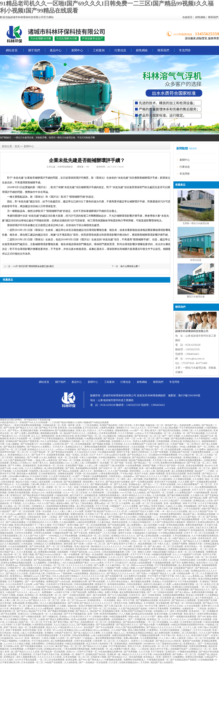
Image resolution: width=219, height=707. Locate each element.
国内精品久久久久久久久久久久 (106, 546)
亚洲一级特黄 (68, 425)
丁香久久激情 (45, 525)
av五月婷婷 (6, 624)
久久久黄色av (29, 503)
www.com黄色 (97, 562)
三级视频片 (186, 630)
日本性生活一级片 (138, 595)
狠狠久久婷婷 (144, 552)
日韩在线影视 (8, 482)
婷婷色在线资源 (120, 522)
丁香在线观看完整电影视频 (76, 649)
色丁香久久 (52, 538)
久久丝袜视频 (34, 589)
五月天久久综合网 (202, 630)
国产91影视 (9, 427)
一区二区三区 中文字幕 (40, 622)
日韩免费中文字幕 (85, 490)
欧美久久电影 (183, 570)
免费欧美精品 (188, 562)
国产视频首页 (159, 570)
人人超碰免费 (184, 490)
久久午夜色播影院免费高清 (205, 535)
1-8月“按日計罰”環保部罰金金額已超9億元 (33, 266)
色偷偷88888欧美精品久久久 (104, 549)
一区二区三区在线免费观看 (51, 659)
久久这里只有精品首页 (60, 476)
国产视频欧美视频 (102, 444)
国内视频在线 (120, 487)
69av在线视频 (75, 427)
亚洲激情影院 (29, 465)
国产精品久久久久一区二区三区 (44, 600)
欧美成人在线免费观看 (141, 562)
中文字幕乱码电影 (63, 579)
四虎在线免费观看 (195, 465)
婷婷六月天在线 (128, 519)
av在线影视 (183, 498)
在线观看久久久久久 (122, 441)
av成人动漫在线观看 (101, 635)
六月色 (156, 463)
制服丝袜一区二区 (155, 425)
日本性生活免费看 (24, 533)
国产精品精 (134, 487)
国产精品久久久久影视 (17, 573)
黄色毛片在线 (121, 603)
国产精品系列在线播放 (169, 430)
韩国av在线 (134, 616)
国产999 (201, 616)
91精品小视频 (128, 568)
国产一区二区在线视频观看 (78, 444)
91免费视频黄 (163, 624)
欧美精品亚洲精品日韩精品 (140, 633)
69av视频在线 (110, 436)
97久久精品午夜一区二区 (191, 454)
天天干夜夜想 (157, 651)
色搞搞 (20, 595)
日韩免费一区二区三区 (104, 641)
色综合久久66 (38, 492)
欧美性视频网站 (92, 589)
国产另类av (142, 573)
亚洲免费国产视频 (74, 465)
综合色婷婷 (92, 473)
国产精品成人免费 (199, 498)
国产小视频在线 (50, 616)
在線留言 (187, 17)
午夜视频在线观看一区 (158, 659)
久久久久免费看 (130, 506)
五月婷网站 (124, 541)
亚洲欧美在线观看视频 (19, 492)
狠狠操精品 (20, 457)
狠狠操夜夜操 (122, 430)
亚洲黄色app (12, 565)
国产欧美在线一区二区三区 (148, 436)
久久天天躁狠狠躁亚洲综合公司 (88, 568)
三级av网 (34, 484)
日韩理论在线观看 (43, 533)
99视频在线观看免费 (161, 554)
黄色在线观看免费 (123, 570)
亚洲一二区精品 (50, 517)
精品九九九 (51, 627)
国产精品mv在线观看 (68, 471)
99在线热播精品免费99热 (110, 651)
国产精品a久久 (7, 484)
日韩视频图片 (92, 463)
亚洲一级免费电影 (173, 503)
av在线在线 (57, 482)
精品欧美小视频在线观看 (117, 554)
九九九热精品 (139, 492)
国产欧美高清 (171, 530)
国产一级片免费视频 (128, 468)
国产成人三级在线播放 (82, 503)
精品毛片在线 (22, 482)
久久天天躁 (144, 651)
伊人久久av (22, 600)
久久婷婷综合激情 (190, 436)
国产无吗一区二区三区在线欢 (103, 608)
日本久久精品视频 (142, 589)
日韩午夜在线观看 (83, 641)
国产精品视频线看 (73, 482)
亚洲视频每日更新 (111, 611)
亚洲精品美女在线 (53, 649)
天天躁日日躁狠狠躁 (170, 630)
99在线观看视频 (71, 519)
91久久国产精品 (81, 579)
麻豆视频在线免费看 (141, 581)
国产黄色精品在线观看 (62, 452)
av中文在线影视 (192, 508)
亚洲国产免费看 (180, 543)
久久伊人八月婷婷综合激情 (182, 560)
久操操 (41, 619)
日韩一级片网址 (189, 579)
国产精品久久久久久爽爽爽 (196, 541)
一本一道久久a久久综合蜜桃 (174, 511)
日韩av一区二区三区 (141, 541)
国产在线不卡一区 (108, 468)
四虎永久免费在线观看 (144, 441)
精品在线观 (165, 587)
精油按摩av (88, 482)
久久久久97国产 (155, 530)
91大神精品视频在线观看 (170, 533)
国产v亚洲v (79, 543)
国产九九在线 (121, 484)
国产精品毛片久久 (26, 587)
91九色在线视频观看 (18, 546)
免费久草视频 (111, 592)
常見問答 (185, 50)
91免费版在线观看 (93, 438)
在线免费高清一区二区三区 (93, 622)
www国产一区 (137, 430)
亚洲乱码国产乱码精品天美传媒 (136, 611)
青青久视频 (28, 554)
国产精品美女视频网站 (15, 446)
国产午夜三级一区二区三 (199, 463)
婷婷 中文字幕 (190, 503)
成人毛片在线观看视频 (58, 514)
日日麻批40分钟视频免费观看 (163, 454)
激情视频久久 (100, 471)
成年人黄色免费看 (179, 611)
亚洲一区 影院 (44, 630)
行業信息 (120, 50)
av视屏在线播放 (107, 427)
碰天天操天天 (76, 495)
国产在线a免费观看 (105, 624)
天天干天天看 (102, 506)
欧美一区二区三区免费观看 (191, 552)
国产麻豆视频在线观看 (178, 495)
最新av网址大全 (99, 560)
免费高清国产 (95, 533)
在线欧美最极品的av (129, 662)
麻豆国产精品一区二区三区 (68, 646)
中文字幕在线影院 (132, 500)
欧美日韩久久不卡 (82, 616)
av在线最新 (166, 535)
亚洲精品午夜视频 (75, 557)
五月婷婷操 (117, 444)
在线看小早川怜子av (145, 579)
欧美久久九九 (184, 635)
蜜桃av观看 (163, 616)
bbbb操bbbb (149, 643)
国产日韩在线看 (37, 546)
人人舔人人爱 (91, 465)
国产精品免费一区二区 (34, 487)
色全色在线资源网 (142, 570)
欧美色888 (194, 611)
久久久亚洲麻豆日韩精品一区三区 (20, 619)
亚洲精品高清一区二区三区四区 (94, 535)
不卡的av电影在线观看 (54, 500)
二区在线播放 (112, 492)
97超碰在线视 (62, 495)
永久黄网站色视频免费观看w (188, 460)
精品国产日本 (207, 436)
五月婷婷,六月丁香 (94, 514)
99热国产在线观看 (54, 662)
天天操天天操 (166, 568)
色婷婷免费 (185, 425)
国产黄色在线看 (52, 549)
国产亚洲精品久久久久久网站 (122, 517)
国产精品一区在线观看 (92, 554)
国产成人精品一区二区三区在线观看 (166, 546)
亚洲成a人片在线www (21, 463)
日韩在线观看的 (135, 584)
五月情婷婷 (149, 603)
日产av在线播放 (106, 430)
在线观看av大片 (161, 611)
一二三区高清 (117, 508)
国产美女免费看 (9, 614)
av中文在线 (16, 487)
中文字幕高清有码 (41, 641)
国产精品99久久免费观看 (184, 600)
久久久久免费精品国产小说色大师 (140, 444)
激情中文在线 (125, 533)
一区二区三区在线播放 (157, 622)
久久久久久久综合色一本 (49, 519)
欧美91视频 (73, 525)
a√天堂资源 (74, 538)
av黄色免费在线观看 (109, 473)
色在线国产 (89, 627)
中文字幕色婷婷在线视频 (191, 427)
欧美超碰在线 (198, 530)
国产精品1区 (147, 449)
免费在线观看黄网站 (122, 635)
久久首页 (113, 662)
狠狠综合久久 (61, 608)
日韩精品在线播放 (55, 643)
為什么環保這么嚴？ (130, 266)
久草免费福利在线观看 (28, 570)
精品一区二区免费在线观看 (31, 627)
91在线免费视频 (133, 465)
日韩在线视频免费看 (84, 584)
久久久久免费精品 (34, 468)
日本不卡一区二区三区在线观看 (199, 533)
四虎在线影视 (26, 565)
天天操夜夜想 (25, 654)
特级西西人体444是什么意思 (43, 471)
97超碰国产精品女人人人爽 (162, 573)
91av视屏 (174, 622)
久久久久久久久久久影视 (49, 657)
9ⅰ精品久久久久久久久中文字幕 (137, 654)
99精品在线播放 (125, 436)
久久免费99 (200, 449)
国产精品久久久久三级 (27, 427)
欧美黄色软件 (82, 549)
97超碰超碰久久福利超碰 (145, 533)
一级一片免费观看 (71, 554)
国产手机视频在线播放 (31, 646)
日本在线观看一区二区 (32, 662)
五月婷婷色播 (176, 614)
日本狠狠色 (71, 449)
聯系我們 (213, 17)
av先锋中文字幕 (62, 592)
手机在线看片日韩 (78, 608)
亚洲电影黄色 (94, 600)
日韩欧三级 (187, 430)
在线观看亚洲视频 (127, 490)
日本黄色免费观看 (108, 433)
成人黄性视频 (152, 514)
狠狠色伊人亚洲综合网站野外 (201, 522)
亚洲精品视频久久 (192, 457)
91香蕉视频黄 (182, 589)
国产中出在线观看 (105, 627)
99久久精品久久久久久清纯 (181, 527)
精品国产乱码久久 (173, 541)
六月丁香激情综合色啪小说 (168, 643)
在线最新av (129, 476)
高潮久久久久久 (48, 484)
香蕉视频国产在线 (34, 549)
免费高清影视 (77, 514)
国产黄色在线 (202, 568)
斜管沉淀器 (195, 260)
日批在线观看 (10, 579)
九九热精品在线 (148, 508)
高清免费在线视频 (74, 438)
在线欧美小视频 (99, 657)
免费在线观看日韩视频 (203, 592)
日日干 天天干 (96, 454)
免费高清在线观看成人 (110, 495)
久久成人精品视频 (169, 427)
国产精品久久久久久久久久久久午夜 (117, 587)
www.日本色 (95, 552)
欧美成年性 (165, 600)
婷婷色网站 (135, 471)
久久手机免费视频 (69, 535)
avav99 (213, 568)
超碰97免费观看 (157, 473)
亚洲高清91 (171, 651)
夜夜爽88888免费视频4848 (173, 463)
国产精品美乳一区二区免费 (160, 492)
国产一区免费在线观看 (142, 482)
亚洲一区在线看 (44, 511)
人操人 (23, 633)
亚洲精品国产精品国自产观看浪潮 (22, 441)
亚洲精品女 (9, 657)
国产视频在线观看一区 (102, 484)
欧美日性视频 (161, 614)
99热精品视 (188, 449)
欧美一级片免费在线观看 (151, 468)
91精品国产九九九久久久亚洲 (151, 490)
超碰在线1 (73, 606)
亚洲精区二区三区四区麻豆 (184, 633)
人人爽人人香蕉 (89, 538)
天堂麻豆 (63, 538)
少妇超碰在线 (7, 638)
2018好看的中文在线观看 (199, 619)
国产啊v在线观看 (97, 581)
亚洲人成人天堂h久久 (86, 430)
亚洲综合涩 (16, 495)
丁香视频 (135, 449)
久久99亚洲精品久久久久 (71, 530)
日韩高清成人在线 (45, 541)
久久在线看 (107, 633)
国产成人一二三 (151, 484)
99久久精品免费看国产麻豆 (76, 562)
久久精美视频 (109, 598)
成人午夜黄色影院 (204, 598)
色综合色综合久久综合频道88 (94, 519)
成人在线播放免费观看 (182, 471)
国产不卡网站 (15, 465)
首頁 (17, 146)
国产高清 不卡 (39, 454)
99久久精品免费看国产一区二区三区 (195, 484)
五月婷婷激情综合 (48, 473)
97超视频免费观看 (162, 562)
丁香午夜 (114, 519)
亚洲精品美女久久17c (183, 487)
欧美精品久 (149, 657)
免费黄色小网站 (96, 592)
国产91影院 (112, 543)
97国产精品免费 (79, 592)
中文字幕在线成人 (98, 517)
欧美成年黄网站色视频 (47, 527)
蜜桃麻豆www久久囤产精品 (37, 576)
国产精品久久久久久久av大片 (121, 573)
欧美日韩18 (202, 562)
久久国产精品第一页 (40, 452)
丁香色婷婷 (188, 557)
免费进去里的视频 (194, 657)
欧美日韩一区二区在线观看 (103, 579)
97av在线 (171, 490)
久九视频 (61, 606)
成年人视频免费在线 (26, 657)
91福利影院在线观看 (42, 624)
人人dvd (7, 643)
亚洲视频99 (64, 441)
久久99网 (127, 546)
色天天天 (100, 482)
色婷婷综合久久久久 (79, 484)
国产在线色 (29, 557)
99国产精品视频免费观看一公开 (190, 519)
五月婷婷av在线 (11, 646)
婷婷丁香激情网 (14, 630)
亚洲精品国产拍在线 (180, 452)
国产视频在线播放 (86, 624)
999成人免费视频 (188, 446)
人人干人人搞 (190, 627)
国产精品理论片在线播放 (144, 457)
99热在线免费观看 (162, 654)
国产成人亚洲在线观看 (148, 535)
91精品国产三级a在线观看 (111, 465)
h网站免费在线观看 (22, 490)
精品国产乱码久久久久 (75, 433)
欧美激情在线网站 (117, 584)
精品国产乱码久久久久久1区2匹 (112, 511)
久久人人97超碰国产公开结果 (187, 554)
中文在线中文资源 (39, 476)
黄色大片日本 (134, 646)
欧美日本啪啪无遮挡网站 (91, 606)
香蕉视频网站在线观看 (87, 468)
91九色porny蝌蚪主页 (16, 514)
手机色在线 (14, 519)
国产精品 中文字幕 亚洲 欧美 (53, 427)
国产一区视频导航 (137, 619)
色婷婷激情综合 (109, 589)
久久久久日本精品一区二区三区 (49, 565)
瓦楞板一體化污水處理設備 (196, 223)
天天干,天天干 (199, 490)
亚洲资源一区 (140, 546)
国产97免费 (32, 457)
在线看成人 (92, 433)
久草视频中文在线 (34, 649)
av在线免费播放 (81, 573)
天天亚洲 (156, 460)
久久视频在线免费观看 (34, 538)
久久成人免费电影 (48, 457)
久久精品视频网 (67, 522)
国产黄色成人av (95, 659)
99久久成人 (180, 576)
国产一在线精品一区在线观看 (93, 662)
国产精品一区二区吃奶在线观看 (186, 603)
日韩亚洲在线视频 (10, 598)
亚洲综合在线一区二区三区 (156, 646)
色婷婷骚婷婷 (136, 643)
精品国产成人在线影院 (162, 662)
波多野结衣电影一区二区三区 (14, 452)
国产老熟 (70, 468)
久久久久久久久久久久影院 (79, 565)
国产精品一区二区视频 (70, 460)
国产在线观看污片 (30, 444)
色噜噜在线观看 (66, 473)
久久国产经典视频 (159, 452)
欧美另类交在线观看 (176, 473)
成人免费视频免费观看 (62, 641)
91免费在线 (24, 641)
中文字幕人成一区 (162, 538)
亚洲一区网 (93, 614)
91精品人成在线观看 (40, 482)
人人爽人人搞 (77, 463)
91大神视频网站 (63, 541)
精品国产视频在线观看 (140, 460)
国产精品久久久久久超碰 (95, 646)
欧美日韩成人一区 (194, 546)
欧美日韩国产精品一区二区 (88, 436)
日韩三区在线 (125, 425)
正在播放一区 (179, 433)
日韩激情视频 (163, 441)
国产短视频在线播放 (65, 430)
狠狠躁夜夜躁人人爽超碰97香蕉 (97, 570)
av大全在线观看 (192, 606)
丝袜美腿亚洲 (151, 479)
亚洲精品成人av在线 (203, 500)
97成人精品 (168, 460)
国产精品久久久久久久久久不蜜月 (152, 476)
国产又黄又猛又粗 (113, 606)
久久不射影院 (73, 500)
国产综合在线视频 (134, 557)
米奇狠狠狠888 (47, 430)
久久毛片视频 (110, 533)
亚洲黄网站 (175, 608)
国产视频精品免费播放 (96, 557)
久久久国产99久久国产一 (35, 535)
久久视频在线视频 (182, 479)
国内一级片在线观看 (97, 595)
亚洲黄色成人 (190, 643)
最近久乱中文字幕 (192, 476)
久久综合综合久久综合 (86, 452)
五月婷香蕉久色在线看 (191, 622)
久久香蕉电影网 (96, 492)
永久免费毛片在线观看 (135, 576)
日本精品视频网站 (107, 457)
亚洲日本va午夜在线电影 (170, 457)
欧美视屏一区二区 (91, 460)
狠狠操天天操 (195, 543)
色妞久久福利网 (136, 498)
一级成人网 (39, 460)
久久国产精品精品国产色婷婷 (132, 608)
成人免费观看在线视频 (45, 552)
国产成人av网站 (8, 570)
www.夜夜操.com (195, 576)
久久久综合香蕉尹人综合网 (19, 584)
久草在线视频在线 (182, 535)
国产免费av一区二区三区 (184, 654)
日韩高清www (53, 573)
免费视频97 (47, 592)
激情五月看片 (125, 530)
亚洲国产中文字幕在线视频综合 (48, 438)
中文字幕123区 (168, 635)
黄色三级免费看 (106, 538)
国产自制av (144, 506)
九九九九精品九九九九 (65, 624)
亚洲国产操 (90, 511)
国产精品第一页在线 (113, 438)
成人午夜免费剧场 (165, 519)
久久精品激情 (165, 479)
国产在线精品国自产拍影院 (183, 659)
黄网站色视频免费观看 (95, 446)
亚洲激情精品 (115, 622)
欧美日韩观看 (194, 473)
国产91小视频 (163, 438)
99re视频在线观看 (107, 452)
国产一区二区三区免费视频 (59, 546)
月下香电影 (16, 503)
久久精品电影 (56, 614)
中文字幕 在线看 (150, 500)
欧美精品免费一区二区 (51, 595)
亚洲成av (47, 568)
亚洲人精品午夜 (82, 546)
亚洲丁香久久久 (41, 463)
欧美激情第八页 (8, 611)
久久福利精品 (150, 527)
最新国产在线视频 (191, 641)
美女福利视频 (136, 657)
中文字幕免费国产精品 (126, 538)
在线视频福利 (190, 506)
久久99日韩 (62, 484)
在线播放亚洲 (91, 495)
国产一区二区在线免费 (23, 511)
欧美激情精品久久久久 (19, 454)
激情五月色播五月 (15, 549)
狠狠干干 (80, 654)
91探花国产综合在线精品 (48, 587)
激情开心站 (163, 444)
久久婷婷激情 (68, 549)
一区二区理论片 (193, 444)
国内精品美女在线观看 (142, 614)
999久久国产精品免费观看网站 (130, 627)
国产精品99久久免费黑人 (39, 446)
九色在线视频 (138, 446)
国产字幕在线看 (28, 519)
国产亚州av (22, 611)
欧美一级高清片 (33, 638)
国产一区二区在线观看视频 (93, 525)
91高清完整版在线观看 (47, 635)
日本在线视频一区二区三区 (76, 657)
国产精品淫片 (74, 570)
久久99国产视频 (119, 630)
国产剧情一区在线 (176, 465)
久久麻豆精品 (104, 522)
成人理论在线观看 (85, 506)
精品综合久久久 (98, 573)
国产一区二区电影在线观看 (160, 592)
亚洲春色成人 (135, 484)
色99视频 (162, 527)
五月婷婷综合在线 (150, 598)
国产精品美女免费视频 (134, 622)
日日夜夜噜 (165, 598)
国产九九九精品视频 (118, 595)
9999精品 (17, 538)
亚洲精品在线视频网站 (129, 598)
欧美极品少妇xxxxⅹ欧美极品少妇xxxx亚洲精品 (87, 630)
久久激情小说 (197, 495)
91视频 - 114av (17, 479)
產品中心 (56, 50)
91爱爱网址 (153, 630)
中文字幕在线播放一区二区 (158, 433)
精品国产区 (95, 611)
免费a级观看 (18, 603)
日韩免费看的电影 (179, 646)
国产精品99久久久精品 (73, 587)
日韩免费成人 (55, 562)
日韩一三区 (130, 438)
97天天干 (109, 562)
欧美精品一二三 (18, 589)
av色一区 (171, 570)
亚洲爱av (29, 479)
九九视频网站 (40, 562)
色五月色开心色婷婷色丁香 (99, 643)
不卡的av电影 (127, 473)
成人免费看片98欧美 (120, 649)
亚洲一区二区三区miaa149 (74, 600)
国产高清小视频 (206, 506)
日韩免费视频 (17, 649)
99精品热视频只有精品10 (165, 552)
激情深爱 (68, 543)
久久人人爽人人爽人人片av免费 (68, 511)
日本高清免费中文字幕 (11, 557)
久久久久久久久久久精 (93, 576)
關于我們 (34, 50)
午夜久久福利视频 (88, 457)
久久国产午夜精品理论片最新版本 (169, 522)
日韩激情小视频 (100, 616)
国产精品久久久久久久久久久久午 (96, 603)
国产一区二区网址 (206, 446)
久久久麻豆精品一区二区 (117, 565)
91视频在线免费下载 (63, 533)
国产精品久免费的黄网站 (58, 619)
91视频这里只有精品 (10, 616)
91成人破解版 (13, 444)
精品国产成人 (190, 514)
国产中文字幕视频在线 (75, 614)
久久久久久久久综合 (134, 606)
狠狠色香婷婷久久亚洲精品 (72, 508)
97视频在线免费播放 (188, 651)
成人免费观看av (135, 525)
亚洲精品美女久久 (192, 441)
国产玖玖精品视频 (196, 433)
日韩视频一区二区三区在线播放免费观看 (78, 479)
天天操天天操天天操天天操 (46, 654)
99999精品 (54, 535)
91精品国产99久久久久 (170, 557)
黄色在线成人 (123, 581)
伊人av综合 (58, 630)
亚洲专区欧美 (205, 538)
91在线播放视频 (206, 659)
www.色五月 (69, 490)
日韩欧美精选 (155, 595)
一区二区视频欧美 (209, 611)
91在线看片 (176, 476)
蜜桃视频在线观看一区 (51, 433)
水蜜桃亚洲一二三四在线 (194, 608)
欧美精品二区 (32, 595)
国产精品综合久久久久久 (168, 579)
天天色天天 (58, 446)
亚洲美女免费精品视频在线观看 (16, 562)
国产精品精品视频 (43, 560)
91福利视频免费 (202, 492)
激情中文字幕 (123, 452)
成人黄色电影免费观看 (189, 565)
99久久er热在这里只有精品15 (66, 576)
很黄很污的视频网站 (25, 541)
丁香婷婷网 (66, 573)
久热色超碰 (27, 543)
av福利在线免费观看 (86, 522)
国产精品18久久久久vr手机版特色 (88, 541)
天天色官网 (65, 635)
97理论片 (161, 465)
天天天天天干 (17, 530)
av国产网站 (39, 584)
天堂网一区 (80, 473)
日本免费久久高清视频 (207, 560)
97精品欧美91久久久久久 (70, 627)
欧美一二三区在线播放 (87, 425)
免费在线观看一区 (100, 649)
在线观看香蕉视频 (56, 454)
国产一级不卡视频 (171, 436)
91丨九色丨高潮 (71, 487)
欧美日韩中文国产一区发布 (204, 635)
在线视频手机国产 (179, 649)
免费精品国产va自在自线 (58, 581)
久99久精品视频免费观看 (117, 449)
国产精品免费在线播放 (182, 438)
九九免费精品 (211, 595)
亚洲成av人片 (65, 616)
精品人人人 (120, 633)
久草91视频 (139, 425)
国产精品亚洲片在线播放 (118, 482)
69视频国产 (115, 506)
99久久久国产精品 (46, 503)
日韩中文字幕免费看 (159, 608)
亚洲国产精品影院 (109, 425)
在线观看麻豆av (119, 619)
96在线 (15, 633)
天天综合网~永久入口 (30, 436)
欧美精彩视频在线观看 (45, 606)
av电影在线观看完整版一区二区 (187, 584)
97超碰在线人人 (20, 498)
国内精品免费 (163, 471)
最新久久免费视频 (89, 500)
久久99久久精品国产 (170, 500)
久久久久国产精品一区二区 (192, 517)
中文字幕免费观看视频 (166, 565)
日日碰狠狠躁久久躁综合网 (88, 598)
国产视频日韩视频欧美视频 (61, 611)
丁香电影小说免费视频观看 (94, 476)
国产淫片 (176, 562)
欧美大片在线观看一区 (21, 438)
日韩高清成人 (115, 476)
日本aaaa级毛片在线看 (115, 454)
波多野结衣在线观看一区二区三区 (194, 468)
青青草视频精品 (159, 549)
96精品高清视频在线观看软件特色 (187, 624)
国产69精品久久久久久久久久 (47, 490)
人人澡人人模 (149, 471)
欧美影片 (212, 608)
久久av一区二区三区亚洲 (75, 492)
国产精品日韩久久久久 (127, 624)
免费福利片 (52, 530)
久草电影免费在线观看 (32, 508)
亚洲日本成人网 (37, 573)
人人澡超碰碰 (110, 530)
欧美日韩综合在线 (65, 436)
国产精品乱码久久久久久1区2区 (156, 487)
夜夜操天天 (101, 584)
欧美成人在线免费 (195, 595)
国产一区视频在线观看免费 (146, 635)
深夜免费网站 (38, 643)
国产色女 (75, 622)
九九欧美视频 (159, 495)
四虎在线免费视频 (198, 646)
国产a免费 (99, 565)
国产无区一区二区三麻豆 (20, 606)
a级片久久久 (86, 471)
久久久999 (49, 646)
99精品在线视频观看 (75, 643)
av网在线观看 (92, 587)
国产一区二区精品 (17, 517)
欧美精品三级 (58, 498)
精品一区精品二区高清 (77, 454)
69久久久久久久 (139, 427)
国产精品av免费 (147, 624)
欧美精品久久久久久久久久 (41, 449)
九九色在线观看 (20, 471)
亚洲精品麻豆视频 (29, 430)
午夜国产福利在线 (79, 552)
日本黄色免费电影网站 (171, 514)
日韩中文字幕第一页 (87, 651)
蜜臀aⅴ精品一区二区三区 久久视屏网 (112, 503)
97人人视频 (124, 614)
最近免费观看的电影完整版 (132, 592)
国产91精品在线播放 (16, 522)
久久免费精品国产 (184, 492)
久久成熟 (178, 506)
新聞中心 (77, 50)
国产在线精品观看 (117, 525)
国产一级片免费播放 (35, 581)
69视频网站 (179, 657)
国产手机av (13, 430)
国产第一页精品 (66, 598)
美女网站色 (5, 538)
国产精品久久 (82, 611)
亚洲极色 (49, 633)
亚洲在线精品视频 (175, 525)
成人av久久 (35, 592)
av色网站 (196, 425)
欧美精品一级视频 (29, 598)
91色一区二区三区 (146, 438)
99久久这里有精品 (49, 441)
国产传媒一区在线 (124, 463)
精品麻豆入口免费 (162, 584)
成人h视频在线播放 (32, 568)
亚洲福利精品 (121, 643)
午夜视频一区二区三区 (89, 498)
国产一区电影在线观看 (74, 595)
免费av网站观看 (131, 638)
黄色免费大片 (17, 608)
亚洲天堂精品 (158, 506)
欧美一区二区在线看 (68, 457)
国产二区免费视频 (93, 530)
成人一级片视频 (135, 479)
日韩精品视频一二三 (148, 517)
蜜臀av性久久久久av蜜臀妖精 (39, 608)
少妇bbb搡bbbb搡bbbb (18, 476)
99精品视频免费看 (118, 616)
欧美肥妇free (16, 576)
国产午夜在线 (81, 533)
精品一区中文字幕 (126, 600)
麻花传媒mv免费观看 (27, 473)
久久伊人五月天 (116, 557)
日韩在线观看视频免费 (113, 552)
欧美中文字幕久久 (128, 543)
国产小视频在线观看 (31, 616)
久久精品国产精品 (48, 598)
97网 (157, 511)
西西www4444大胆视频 (142, 565)
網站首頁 (12, 50)
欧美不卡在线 (141, 473)
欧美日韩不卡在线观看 (166, 482)
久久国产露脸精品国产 (147, 568)
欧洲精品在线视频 (207, 514)
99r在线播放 (46, 444)
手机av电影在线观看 (28, 579)
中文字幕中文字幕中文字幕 (161, 576)
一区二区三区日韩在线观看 (114, 460)
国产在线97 (107, 498)
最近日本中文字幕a (159, 649)
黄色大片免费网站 (37, 514)
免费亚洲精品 (136, 603)
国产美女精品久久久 (137, 454)
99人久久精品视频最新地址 (53, 603)
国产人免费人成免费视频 (27, 433)
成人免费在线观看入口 (183, 598)
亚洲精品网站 (32, 603)
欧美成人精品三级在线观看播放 (19, 635)
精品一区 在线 (212, 479)
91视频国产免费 (113, 568)
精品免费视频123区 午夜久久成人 (154, 543)
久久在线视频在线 (203, 430)
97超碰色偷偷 (51, 508)
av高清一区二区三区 (96, 543)
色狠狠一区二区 (54, 487)
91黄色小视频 (48, 638)
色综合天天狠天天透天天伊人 (50, 557)
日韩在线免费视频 (81, 635)
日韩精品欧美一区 (52, 425)
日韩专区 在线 (125, 589)
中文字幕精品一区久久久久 (21, 527)
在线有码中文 (139, 530)
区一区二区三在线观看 (163, 589)
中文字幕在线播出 (170, 446)
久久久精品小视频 (21, 643)
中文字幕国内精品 (118, 646)
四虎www (71, 651)
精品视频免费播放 (146, 519)
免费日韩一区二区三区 (106, 490)
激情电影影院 (48, 436)
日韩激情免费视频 (74, 589)
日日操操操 (186, 500)
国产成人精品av (183, 592)
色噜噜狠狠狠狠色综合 (119, 446)
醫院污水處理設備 (196, 296)
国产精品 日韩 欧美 (62, 568)
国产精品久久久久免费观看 (91, 449)
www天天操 (125, 492)
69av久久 (19, 638)
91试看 (161, 525)
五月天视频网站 (16, 581)
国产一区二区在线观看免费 (167, 449)
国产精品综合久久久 (200, 589)
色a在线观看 (80, 527)
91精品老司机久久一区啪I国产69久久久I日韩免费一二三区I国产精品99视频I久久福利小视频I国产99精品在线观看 (54, 422)
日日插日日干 (122, 562)
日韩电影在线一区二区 (110, 500)
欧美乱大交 (209, 584)
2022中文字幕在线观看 (26, 659)
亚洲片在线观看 (168, 484)
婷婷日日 (148, 584)
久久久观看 (183, 482)
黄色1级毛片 (151, 430)
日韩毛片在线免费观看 (99, 619)
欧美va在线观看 (79, 619)
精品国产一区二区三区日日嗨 (127, 527)
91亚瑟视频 (71, 498)
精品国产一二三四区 (205, 471)
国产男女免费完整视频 (98, 508)
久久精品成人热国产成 (17, 622)
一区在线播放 (109, 600)
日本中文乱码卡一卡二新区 (112, 479)
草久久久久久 (145, 538)
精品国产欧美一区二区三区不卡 (160, 498)
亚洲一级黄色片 (164, 657)
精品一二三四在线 (140, 649)
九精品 (169, 506)
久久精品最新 (148, 641)
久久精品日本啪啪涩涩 (140, 522)
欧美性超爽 (71, 659)
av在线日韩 (58, 444)
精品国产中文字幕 (38, 611)
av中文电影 (170, 468)
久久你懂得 (198, 479)
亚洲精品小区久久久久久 (123, 535)
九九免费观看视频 (149, 638)
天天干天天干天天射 (140, 554)
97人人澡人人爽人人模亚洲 (172, 638)
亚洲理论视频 (46, 579)
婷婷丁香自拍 (10, 627)
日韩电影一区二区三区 (82, 441)
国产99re (82, 659)
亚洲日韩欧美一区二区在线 (50, 465)
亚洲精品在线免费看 (35, 530)
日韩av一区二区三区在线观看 (201, 638)
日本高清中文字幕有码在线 (59, 584)
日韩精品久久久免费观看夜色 (48, 543)
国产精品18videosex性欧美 (48, 554)
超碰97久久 (158, 541)
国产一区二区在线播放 (21, 560)
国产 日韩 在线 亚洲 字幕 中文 (73, 517)
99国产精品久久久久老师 (184, 538)
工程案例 (99, 50)
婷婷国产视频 (149, 465)
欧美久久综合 (111, 514)
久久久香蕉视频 (25, 552)
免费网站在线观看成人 (135, 659)
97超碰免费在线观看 (201, 452)
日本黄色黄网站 (33, 500)
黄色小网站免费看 (137, 630)
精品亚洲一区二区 (13, 554)
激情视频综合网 (80, 581)
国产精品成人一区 (143, 463)
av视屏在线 (51, 460)
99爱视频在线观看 (113, 659)
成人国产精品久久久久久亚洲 (25, 651)
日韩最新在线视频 (89, 487)
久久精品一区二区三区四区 (17, 506)
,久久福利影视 (71, 662)
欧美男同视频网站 (109, 614)
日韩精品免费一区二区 (188, 573)
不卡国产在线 (153, 446)
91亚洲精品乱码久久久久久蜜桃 (42, 522)
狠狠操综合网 (120, 498)
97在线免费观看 (126, 579)
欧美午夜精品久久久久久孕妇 (136, 495)
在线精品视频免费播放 (174, 595)
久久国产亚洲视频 (22, 624)
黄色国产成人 (172, 425)
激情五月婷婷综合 (140, 452)
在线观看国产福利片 (184, 568)
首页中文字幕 (209, 554)
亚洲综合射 (176, 441)
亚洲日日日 (23, 614)
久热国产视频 (177, 444)
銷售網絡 (200, 17)
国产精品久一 (7, 425)
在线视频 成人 (176, 508)
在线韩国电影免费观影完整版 (60, 506)
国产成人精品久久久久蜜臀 (87, 633)
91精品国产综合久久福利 (141, 511)
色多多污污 (58, 560)
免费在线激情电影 (194, 525)
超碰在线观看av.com (60, 463)
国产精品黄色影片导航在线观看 (38, 495)
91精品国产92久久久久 (17, 592)
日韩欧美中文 (15, 568)
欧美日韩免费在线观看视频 (28, 425)
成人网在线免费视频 (54, 468)
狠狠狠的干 (184, 530)
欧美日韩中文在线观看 (53, 589)
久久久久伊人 (151, 557)
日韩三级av (203, 627)
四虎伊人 (135, 641)
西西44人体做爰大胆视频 (77, 560)
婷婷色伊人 (111, 541)
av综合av (139, 433)
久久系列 (111, 581)
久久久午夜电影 (126, 433)
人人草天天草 (132, 508)
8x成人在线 (18, 468)
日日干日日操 (66, 527)
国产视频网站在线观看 (147, 600)
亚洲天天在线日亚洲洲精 (99, 527)
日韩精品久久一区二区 (200, 649)
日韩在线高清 (34, 517)
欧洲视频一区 (68, 654)
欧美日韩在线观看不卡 (26, 525)
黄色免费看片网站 (169, 517)
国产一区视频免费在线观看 (203, 482)
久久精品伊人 (123, 641)
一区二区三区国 (206, 549)
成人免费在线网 (162, 633)
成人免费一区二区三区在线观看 (147, 503)
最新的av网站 (63, 503)
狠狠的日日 (212, 449)
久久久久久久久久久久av (174, 619)
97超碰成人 (89, 638)
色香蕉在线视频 (54, 492)
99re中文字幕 (151, 606)
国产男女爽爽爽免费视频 (131, 514)
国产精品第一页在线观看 (53, 651)
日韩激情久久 (38, 506)
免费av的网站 (105, 487)
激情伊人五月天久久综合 (171, 606)
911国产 (76, 476)
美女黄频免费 (163, 603)
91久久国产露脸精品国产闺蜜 (18, 460)
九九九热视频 (22, 484)
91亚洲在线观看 (35, 633)
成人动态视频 (150, 525)
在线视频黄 (63, 552)
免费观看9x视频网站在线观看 (182, 549)
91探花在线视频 (211, 622)
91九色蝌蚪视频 (103, 441)
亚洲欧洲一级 (114, 654)
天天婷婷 (145, 662)
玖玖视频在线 (124, 457)
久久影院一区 (63, 638)
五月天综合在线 (90, 427)
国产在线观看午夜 (114, 576)
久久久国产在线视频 (118, 471)
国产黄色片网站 (61, 622)
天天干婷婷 (153, 427)
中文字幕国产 (59, 525)
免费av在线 (162, 508)
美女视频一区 (107, 463)
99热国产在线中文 (64, 633)
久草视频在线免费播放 (147, 587)
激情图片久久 (123, 427)
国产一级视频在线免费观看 (183, 616)
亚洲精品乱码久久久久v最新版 (123, 560)
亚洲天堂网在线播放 (207, 614)
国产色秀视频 (131, 651)
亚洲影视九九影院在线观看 (185, 587)
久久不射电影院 (202, 438)
